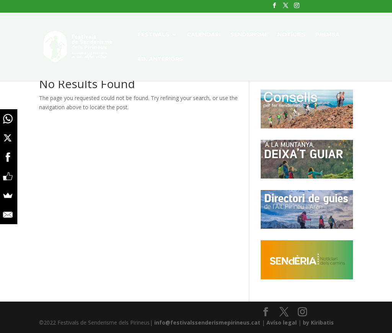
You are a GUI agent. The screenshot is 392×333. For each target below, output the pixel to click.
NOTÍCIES (291, 35)
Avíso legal (281, 322)
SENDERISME (249, 35)
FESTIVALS (153, 35)
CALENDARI (203, 35)
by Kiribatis (318, 322)
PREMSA (327, 35)
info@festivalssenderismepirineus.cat (207, 322)
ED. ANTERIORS (160, 59)
